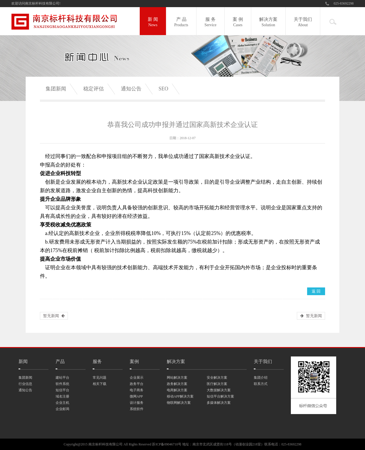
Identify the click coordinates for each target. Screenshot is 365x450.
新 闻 (153, 22)
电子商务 (136, 390)
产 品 (181, 22)
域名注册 (62, 396)
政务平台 (136, 384)
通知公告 (131, 89)
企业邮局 (62, 409)
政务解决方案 (177, 384)
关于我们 (303, 22)
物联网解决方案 (179, 403)
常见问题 (99, 378)
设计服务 (136, 403)
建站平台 (62, 378)
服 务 (210, 22)
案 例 (238, 22)
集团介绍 (260, 378)
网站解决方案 (177, 378)
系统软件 (136, 409)
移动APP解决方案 (180, 396)
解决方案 (268, 22)
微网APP (136, 396)
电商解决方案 (177, 390)
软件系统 (62, 384)
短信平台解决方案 (220, 396)
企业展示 (136, 378)
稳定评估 (93, 89)
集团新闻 (56, 89)
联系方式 (260, 384)
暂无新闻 (51, 316)
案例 (134, 361)
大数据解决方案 (219, 390)
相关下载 (99, 384)
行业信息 (25, 384)
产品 (60, 361)
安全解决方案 (217, 378)
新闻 (23, 361)
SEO (163, 89)
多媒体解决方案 (219, 403)
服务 (97, 361)
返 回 (316, 291)
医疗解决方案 (217, 384)
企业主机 (62, 403)
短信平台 (62, 390)
